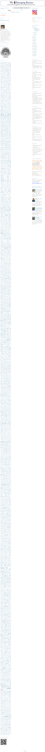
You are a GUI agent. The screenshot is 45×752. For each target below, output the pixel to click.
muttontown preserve (3, 431)
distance (6, 215)
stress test (5, 640)
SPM (6, 624)
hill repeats (7, 329)
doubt (9, 219)
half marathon (7, 311)
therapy (1, 672)
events (10, 244)
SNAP (1, 613)
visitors (5, 708)
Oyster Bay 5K (8, 473)
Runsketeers (7, 581)
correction (1, 189)
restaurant (9, 550)
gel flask (3, 291)
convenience (3, 185)
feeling (2, 259)
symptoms (4, 655)
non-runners (2, 453)
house (5, 338)
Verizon (9, 702)
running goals (8, 571)
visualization (8, 708)
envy (5, 242)
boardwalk (1, 123)
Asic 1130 (9, 91)
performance (4, 484)
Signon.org (5, 604)
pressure (9, 507)
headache (4, 319)
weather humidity (2, 717)
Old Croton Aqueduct (6, 464)
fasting (1, 257)
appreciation (4, 90)
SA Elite (8, 582)
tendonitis (10, 664)
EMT (4, 236)
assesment (5, 96)
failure (5, 251)
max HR (5, 402)
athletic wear (5, 97)
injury (10, 348)
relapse (6, 540)
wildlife (2, 723)
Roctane (1, 557)
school (1, 590)
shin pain (7, 598)
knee (10, 369)
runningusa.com (2, 581)
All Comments (35, 21)
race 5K (8, 523)
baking (1, 104)
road (9, 555)
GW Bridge (1, 310)
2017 (34, 42)
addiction (5, 73)
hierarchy (8, 327)
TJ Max (10, 675)
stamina (10, 629)
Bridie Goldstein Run (3, 130)
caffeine (6, 143)
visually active (2, 709)
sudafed (9, 645)
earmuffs (1, 226)
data (8, 199)
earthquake (6, 226)
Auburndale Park (2, 99)
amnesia (5, 83)
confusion (10, 181)
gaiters (1, 284)
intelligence (5, 352)
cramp (7, 192)
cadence (1, 143)
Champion (8, 155)
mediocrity (1, 405)
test (0, 666)
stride (1, 641)
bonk (6, 124)
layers (4, 376)
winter (7, 725)
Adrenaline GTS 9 (8, 74)
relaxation (2, 541)
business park (7, 141)
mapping (9, 393)
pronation (6, 514)
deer (9, 201)
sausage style (3, 587)
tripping (4, 692)
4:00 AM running (8, 65)
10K (4, 62)
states (7, 631)
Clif (1, 164)
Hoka (9, 333)
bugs (4, 140)
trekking (6, 691)
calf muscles (7, 146)
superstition (1, 650)
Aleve (3, 80)
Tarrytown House (4, 658)
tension (2, 665)
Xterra (4, 731)
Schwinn (5, 590)
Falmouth (8, 252)
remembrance (9, 542)
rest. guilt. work (5, 550)
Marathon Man (8, 394)
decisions (6, 201)
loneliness (5, 386)
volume (5, 710)
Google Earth (8, 300)
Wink (1, 725)
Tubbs (2, 694)
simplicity (1, 605)
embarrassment (8, 233)
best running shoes (7, 113)
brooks (6, 133)
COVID (5, 191)
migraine (4, 411)
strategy (4, 638)
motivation (4, 423)
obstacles (5, 462)
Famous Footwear (6, 253)
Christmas (1, 160)
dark (5, 199)
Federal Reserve (9, 258)
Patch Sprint (6, 479)
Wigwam (10, 722)
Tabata (10, 655)
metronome (6, 410)
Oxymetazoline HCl (8, 472)
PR (2, 505)
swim (9, 654)
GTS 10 (9, 308)
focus (9, 270)
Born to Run (6, 125)
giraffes (10, 293)
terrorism (8, 665)
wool (10, 726)
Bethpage (2, 114)
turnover (5, 695)
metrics (1, 410)
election (9, 231)
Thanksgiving (4, 667)
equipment (5, 243)
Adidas (8, 73)
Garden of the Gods (7, 284)
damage (10, 198)
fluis (9, 269)
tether (6, 666)
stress (1, 640)
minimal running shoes (5, 414)
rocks (9, 556)
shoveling (1, 603)
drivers (7, 223)
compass (8, 175)
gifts (7, 293)
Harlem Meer (4, 317)
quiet (9, 522)
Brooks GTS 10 (4, 135)
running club (5, 569)
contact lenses (9, 184)
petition (6, 488)
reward (3, 554)
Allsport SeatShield (5, 81)
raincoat (6, 529)
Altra (9, 82)
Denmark (7, 202)
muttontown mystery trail (4, 430)
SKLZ (5, 607)
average (2, 100)
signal (1, 604)
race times (7, 525)
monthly (5, 421)
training (2, 687)
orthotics (7, 470)
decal (10, 200)
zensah (5, 733)
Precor (1, 506)
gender (9, 291)
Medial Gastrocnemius (8, 403)
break (2, 129)
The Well (8, 671)
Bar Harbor (5, 105)
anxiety (6, 89)
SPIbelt (4, 622)
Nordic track (2, 454)
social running (7, 616)
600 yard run (5, 66)
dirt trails (2, 209)
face (5, 250)
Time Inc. (10, 673)
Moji (6, 420)
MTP (7, 427)
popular (2, 499)
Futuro (4, 283)
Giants (9, 292)
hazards (5, 318)
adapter (1, 73)
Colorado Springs (3, 172)
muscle (9, 428)
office (1, 464)
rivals (7, 555)
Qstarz (6, 521)
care (2, 150)
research (1, 546)
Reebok (5, 538)
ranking (1, 530)
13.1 (7, 62)
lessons (4, 378)
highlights (1, 328)
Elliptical (2, 233)
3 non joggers (6, 64)
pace (1, 474)
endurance (5, 237)
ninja (2, 452)
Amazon (1, 83)
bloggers (7, 121)
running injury (9, 572)
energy (10, 237)
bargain (3, 107)
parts (1, 479)
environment (2, 242)
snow (1, 614)
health (1, 320)
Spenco (1, 622)
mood (9, 421)
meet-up (9, 405)
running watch (4, 580)
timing (4, 675)
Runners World (6, 565)
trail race (1, 682)
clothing (8, 165)
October (9, 463)
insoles (4, 350)
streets (5, 639)
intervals (7, 354)
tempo (1, 664)
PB (10, 481)
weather (6, 716)
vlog (9, 709)
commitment (9, 173)
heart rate (9, 321)
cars (1, 151)
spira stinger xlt (8, 623)
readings (1, 532)
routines (1, 559)
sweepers (6, 654)
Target (10, 657)
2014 (34, 46)
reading (9, 531)
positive (10, 499)
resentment (5, 546)
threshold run (8, 672)
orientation (9, 469)
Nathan (9, 435)
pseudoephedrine (8, 515)
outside (10, 471)
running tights (3, 579)
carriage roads (8, 150)
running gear (2, 571)
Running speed (8, 577)
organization (5, 469)
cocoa (2, 167)
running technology (8, 578)
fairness (9, 251)
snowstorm (6, 615)
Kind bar (1, 368)
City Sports (3, 163)
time (6, 673)
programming (2, 513)
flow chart (8, 268)
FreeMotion (8, 276)
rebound (7, 532)
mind (2, 413)
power (10, 504)
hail (9, 310)
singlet (10, 605)
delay (1, 202)
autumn (10, 99)
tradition (1, 680)
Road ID (1, 556)
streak (7, 638)
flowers (1, 269)
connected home (8, 182)
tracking (8, 679)
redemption (1, 538)
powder (7, 504)
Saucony (9, 586)
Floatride (2, 268)
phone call (8, 489)
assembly (1, 96)
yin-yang (4, 732)
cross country (8, 193)
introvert (1, 355)
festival (4, 260)
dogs (9, 218)
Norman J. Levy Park (8, 454)
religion (5, 542)
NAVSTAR (7, 437)
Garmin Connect (6, 287)
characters (5, 156)
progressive (2, 514)
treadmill (9, 688)
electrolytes (2, 232)
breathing (6, 129)
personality (8, 487)
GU (1, 309)
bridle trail (8, 130)
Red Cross (4, 537)
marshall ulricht (5, 396)
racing (8, 526)
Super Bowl (1, 649)
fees (5, 259)
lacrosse (9, 372)
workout (9, 727)
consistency (7, 183)
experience (6, 248)
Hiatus (1, 327)
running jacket (4, 573)
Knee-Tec (7, 370)
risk (4, 555)
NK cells (10, 452)
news (9, 448)
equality (1, 243)
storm (2, 637)
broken (1, 131)
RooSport (5, 557)
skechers (1, 607)
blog (1, 121)
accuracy (1, 71)
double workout (6, 219)
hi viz (9, 326)
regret (6, 539)
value (6, 701)
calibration (1, 147)
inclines (10, 347)
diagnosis (9, 206)
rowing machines (7, 559)
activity (4, 72)
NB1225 (2, 439)
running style (2, 578)
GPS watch (4, 302)
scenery (5, 588)
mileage (1, 412)
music (5, 429)
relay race (6, 541)
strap (6, 637)
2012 (6, 63)
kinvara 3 (9, 368)
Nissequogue (5, 452)
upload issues (2, 700)
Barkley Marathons (7, 107)
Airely (6, 79)
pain (3, 475)
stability (2, 629)
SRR (10, 628)
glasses (5, 294)
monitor (9, 420)
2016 (34, 43)
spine (1, 623)
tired (6, 675)
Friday (2, 278)
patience (3, 480)
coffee (10, 167)
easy (6, 227)
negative (8, 440)
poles (6, 497)
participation (8, 478)
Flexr (4, 267)
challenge (3, 155)
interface (6, 353)
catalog (4, 151)
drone (10, 223)
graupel (2, 303)
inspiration (1, 351)
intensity (10, 352)
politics (1, 498)
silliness (9, 604)
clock (5, 165)
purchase (1, 520)
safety (5, 583)
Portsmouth (6, 499)
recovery (6, 534)
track (4, 679)
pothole (7, 503)
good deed (1, 300)
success (5, 645)
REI (3, 540)
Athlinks (10, 97)
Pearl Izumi (4, 482)
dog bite (1, 218)
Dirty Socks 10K (2, 210)
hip (7, 330)
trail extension (3, 681)
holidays (7, 334)
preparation (4, 507)
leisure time (8, 377)
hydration (5, 342)
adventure (8, 75)
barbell (9, 105)
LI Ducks (6, 379)
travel (3, 688)
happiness (8, 316)
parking (4, 478)
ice (0, 343)
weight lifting (9, 718)
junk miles (8, 363)
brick (9, 129)
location (8, 385)
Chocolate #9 (3, 159)
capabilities (1, 148)
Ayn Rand (8, 100)
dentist (10, 202)
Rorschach (1, 558)
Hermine (9, 325)
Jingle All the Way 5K (6, 361)
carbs (10, 149)
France (8, 275)
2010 (1, 63)
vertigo (5, 703)
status (2, 632)
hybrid (1, 342)
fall (4, 252)
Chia (6, 157)
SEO (4, 596)
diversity (6, 216)
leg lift (2, 377)
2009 (34, 54)
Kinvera (7, 369)
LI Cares (2, 379)
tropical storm (6, 693)
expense (1, 248)
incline (6, 347)
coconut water (6, 167)
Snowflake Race (6, 614)
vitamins (6, 709)
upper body (6, 700)
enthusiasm (7, 241)
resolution (5, 548)
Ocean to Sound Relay (3, 463)
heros (6, 326)
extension (7, 249)
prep (1, 507)
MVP (7, 431)
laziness (7, 376)
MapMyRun (4, 393)
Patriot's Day (6, 480)
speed (3, 621)
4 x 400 (4, 65)
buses (9, 140)
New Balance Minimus (4, 445)
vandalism (9, 701)
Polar (3, 497)
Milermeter (5, 412)
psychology (3, 516)
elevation (8, 232)
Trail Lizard (8, 681)
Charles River (2, 157)
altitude (6, 82)
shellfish (4, 598)
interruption (3, 354)
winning (4, 725)
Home (21, 9)
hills (4, 330)
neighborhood (2, 441)
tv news (8, 695)
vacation (2, 701)
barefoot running (2, 106)
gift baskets (4, 293)
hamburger (7, 312)
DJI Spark (3, 217)
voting (4, 711)
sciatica (8, 590)
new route (4, 447)
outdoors (6, 471)
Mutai (9, 429)
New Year (5, 448)
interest (3, 353)
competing (7, 176)
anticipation (8, 88)
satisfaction (4, 586)
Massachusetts (7, 397)
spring (5, 628)
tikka (3, 673)
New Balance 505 (7, 444)
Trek (3, 691)
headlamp (8, 319)
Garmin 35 (1, 286)
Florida (5, 268)
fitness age (1, 265)
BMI (9, 122)
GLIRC (1, 295)
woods (8, 726)
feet (7, 259)
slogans (7, 611)
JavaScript (4, 360)
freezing (1, 277)
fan (10, 253)
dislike (2, 214)
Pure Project (9, 520)
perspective (2, 488)
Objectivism (1, 462)
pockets (6, 496)
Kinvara (5, 368)
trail (10, 680)
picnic (1, 490)
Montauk (1, 421)
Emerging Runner (4, 235)
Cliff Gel (5, 164)
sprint (8, 628)
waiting (7, 711)
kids (9, 367)
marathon (1, 394)
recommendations (4, 533)
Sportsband (1, 628)
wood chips (4, 726)
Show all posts (26, 7)
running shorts (2, 577)
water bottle (8, 713)
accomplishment (7, 70)
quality (1, 522)
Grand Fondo (9, 302)
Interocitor (9, 353)
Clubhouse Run (2, 166)
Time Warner (8, 674)
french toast (5, 277)
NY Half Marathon (6, 457)
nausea (10, 436)
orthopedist (2, 470)
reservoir (9, 546)
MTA (4, 427)
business (1, 141)
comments (5, 173)
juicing (5, 363)
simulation (5, 605)
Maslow (3, 397)
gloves (5, 295)
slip (0, 611)
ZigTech (4, 734)
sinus (2, 606)
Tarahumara (6, 657)
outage (10, 470)
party (3, 479)
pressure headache (3, 508)
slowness (1, 612)
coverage (1, 191)
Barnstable (1, 108)
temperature (7, 663)
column (1, 173)
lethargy (7, 378)
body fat (10, 123)
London (1, 386)
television (1, 663)
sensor (2, 596)
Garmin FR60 (2, 288)
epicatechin (8, 242)
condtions (1, 181)
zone (6, 734)
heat (8, 322)
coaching (9, 166)
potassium (3, 503)
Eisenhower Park (3, 231)
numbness (6, 456)
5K (1, 66)
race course (5, 524)
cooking (7, 185)
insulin (2, 352)
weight (5, 718)
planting (1, 495)
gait (9, 283)
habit (7, 310)
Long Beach (9, 386)
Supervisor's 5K (7, 650)
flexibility (1, 267)
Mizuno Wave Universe (8, 419)
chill (2, 158)
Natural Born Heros (2, 436)
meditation (5, 405)
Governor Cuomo (6, 301)
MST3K (1, 427)
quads (9, 521)
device (1, 206)
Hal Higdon (2, 311)
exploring (1, 249)
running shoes (6, 575)
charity (9, 156)
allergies (7, 80)
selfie (10, 595)
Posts (34, 19)
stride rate (9, 641)
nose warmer (8, 455)
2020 (34, 37)
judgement (8, 362)
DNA (6, 217)
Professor (3, 512)
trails (10, 684)
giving (2, 294)
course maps (4, 190)
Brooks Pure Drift (8, 138)
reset (1, 547)
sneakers (4, 613)
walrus (6, 712)
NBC (5, 439)
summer (5, 646)
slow (9, 611)
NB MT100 (9, 438)
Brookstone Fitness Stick (5, 139)
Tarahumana (2, 657)
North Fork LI (3, 455)
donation (1, 219)
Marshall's (9, 396)
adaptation (8, 72)
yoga (9, 732)
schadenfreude (2, 589)
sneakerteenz (8, 613)
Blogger (4, 121)
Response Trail (2, 549)
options (1, 469)
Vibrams (10, 703)
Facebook (8, 250)
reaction (9, 530)
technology (2, 662)
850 (8, 66)
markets (1, 396)
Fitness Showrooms (3, 266)
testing (4, 666)
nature (7, 436)
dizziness (9, 216)
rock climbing (5, 556)
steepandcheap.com (6, 632)
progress (7, 513)
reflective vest (9, 538)
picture (5, 490)
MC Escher (8, 402)
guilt (4, 309)
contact (5, 184)
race (4, 523)
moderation (2, 420)
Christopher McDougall (7, 160)
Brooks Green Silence (7, 134)
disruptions (1, 215)
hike (4, 328)
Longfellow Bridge (7, 388)
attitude (8, 98)
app (9, 89)
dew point (4, 206)
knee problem (3, 370)
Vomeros (1, 711)
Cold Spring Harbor (7, 168)
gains (7, 283)
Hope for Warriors (4, 337)
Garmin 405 (6, 286)
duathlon (10, 224)
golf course (8, 299)
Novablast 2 (2, 456)
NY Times (6, 458)
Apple (1, 90)
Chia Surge (9, 157)
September (36, 28)
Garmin (1, 285)
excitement (2, 245)
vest (7, 703)
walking (2, 712)
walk (10, 711)
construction (1, 184)
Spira (4, 623)
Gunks (7, 309)
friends (6, 278)
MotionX (9, 422)
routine (9, 558)
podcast (9, 496)
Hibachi (5, 327)
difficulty (1, 208)
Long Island (9, 387)
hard (1, 317)
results (5, 551)
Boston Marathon (4, 126)
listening (1, 385)
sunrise (2, 648)
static (10, 631)
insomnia (8, 350)
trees (1, 691)
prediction (4, 506)
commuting (7, 174)
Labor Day (5, 372)
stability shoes (6, 629)
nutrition (10, 456)
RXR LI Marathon (3, 582)
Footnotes (8, 274)
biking (4, 117)
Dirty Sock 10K (7, 209)
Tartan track (8, 658)
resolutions (8, 548)
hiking (7, 328)
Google (5, 300)
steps (10, 632)
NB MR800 (5, 438)
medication (3, 404)
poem (1, 497)
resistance (4, 547)
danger (3, 199)
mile (9, 411)
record (9, 533)
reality (4, 532)
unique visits (8, 699)
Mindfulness (5, 413)
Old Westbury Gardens (7, 465)
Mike (7, 411)
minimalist (1, 415)
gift (0, 293)
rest (7, 549)
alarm (1, 80)
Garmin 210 (7, 285)
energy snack (2, 240)
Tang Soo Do (4, 656)
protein (4, 515)
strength (8, 639)
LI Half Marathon (6, 380)
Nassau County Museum (3, 435)
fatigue (1, 258)
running (2, 568)
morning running (3, 422)
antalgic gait (2, 88)
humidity (7, 339)
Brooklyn (1, 132)
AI (4, 79)
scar (9, 587)
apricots (9, 90)
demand (4, 202)
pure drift (5, 520)
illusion (5, 344)
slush (5, 612)
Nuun (2, 457)
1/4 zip (1, 62)
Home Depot (2, 335)
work (2, 727)
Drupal (4, 224)
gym (4, 310)
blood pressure (5, 122)
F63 (2, 250)
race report (9, 524)
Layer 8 (1, 376)
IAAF (9, 342)
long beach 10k (4, 387)
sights (9, 603)
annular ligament (8, 87)
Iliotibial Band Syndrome (6, 343)
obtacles (9, 462)
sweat (2, 654)
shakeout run (3, 597)
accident (3, 70)
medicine (8, 404)
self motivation (7, 594)
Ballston (1, 105)
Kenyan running (6, 367)
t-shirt (7, 655)
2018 (34, 40)
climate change (9, 164)
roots (9, 557)
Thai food (9, 666)
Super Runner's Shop (7, 649)
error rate (4, 244)
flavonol (9, 266)
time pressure (3, 674)
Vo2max (1, 710)
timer (1, 675)
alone (9, 81)
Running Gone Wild (3, 572)
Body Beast (6, 123)
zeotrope (8, 733)
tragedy (8, 680)
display (9, 214)
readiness (4, 531)
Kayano (1, 367)
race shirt (3, 525)
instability (6, 351)
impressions (2, 346)
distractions (2, 216)
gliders (9, 294)
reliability (10, 541)
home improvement (7, 335)
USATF (10, 700)
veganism (3, 702)
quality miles (5, 522)
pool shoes (9, 498)
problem (8, 509)
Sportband (5, 625)
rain (2, 529)
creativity (4, 193)
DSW (7, 224)
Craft (4, 192)
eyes (10, 249)
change (1, 156)
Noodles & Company (8, 453)
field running (5, 261)
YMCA (7, 732)
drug (1, 224)
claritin (10, 163)
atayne (2, 97)
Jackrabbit (4, 359)
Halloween (1, 312)
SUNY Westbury (7, 648)
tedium (8, 662)
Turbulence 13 (6, 694)
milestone (9, 412)
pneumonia (2, 496)
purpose (3, 521)
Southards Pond (9, 620)
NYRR (8, 461)
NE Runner (8, 439)
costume (5, 189)
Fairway (1, 252)
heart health (5, 321)
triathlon (10, 691)
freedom (4, 276)
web (6, 717)
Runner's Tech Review (3, 563)
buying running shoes (3, 142)
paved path (7, 481)
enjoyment (8, 240)
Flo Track (7, 267)
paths (10, 479)
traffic (4, 680)
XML (1, 731)
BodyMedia (3, 124)
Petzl (9, 488)
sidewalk (6, 603)
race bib (1, 524)
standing (3, 630)
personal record (2, 487)
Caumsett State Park (8, 151)
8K (10, 66)
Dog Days (5, 218)
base (6, 108)
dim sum (6, 208)
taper (8, 656)
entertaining (1, 241)
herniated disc (2, 326)
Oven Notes (3, 472)
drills (4, 223)
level (10, 378)
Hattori (8, 317)
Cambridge (5, 147)
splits (2, 624)
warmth (1, 713)
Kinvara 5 (3, 369)
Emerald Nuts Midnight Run (3, 234)
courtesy (9, 190)
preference (8, 506)
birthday (8, 117)
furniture (1, 283)
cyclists (2, 198)
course (1, 190)
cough (9, 189)
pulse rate (7, 516)
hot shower (9, 337)
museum (1, 429)
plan (7, 491)
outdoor (3, 471)
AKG (9, 79)
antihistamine (2, 89)
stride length (5, 641)
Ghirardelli (5, 292)
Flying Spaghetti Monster (3, 270)
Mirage (6, 415)
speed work (8, 621)
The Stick (5, 671)
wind (4, 724)
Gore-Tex (1, 301)
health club (6, 320)
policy (9, 497)
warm (9, 712)
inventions (5, 355)
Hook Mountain (9, 336)
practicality (5, 505)
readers (1, 531)
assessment (9, 96)
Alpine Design (2, 82)
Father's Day (8, 257)
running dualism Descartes (6, 570)
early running (8, 225)
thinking (4, 672)
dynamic (3, 225)
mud (9, 427)
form (5, 275)
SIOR (5, 606)
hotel (2, 338)
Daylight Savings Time (3, 200)
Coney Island (6, 181)
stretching (8, 640)
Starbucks (6, 630)
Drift (2, 223)
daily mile (6, 198)
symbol (1, 655)
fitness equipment (7, 265)
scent (8, 588)
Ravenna (5, 530)
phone (5, 489)
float (10, 267)
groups (5, 308)
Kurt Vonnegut (5, 371)
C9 (7, 142)
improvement (7, 346)
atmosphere (3, 98)
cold (2, 168)
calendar (3, 146)
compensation (2, 176)
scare (1, 588)
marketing (8, 395)
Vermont (1, 703)
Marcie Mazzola (3, 395)
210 (3, 64)
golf (5, 299)
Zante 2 (1, 733)
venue (6, 702)
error (1, 244)
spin (9, 622)
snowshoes (1, 615)
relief (2, 542)
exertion (10, 245)
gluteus (9, 295)
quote (1, 523)
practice (9, 505)
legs (5, 377)
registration (3, 539)
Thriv (1, 673)
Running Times (9, 579)
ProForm (8, 512)
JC (7, 360)
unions (4, 699)
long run (2, 388)
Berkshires (3, 113)
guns (9, 309)
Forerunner (1, 275)
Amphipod (8, 83)
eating (9, 227)
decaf (8, 200)
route (5, 558)
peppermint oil (9, 482)
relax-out (10, 540)
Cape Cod (5, 148)
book (9, 124)
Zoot (8, 734)
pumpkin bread (5, 517)
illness (1, 344)
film (9, 261)
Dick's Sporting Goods (3, 207)
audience (7, 99)
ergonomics (8, 243)
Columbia (8, 172)
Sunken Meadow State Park (7, 647)
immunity (8, 345)
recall (10, 532)
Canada (9, 147)
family (1, 253)
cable (9, 142)
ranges (9, 529)
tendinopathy (5, 664)
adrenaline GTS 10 (2, 74)
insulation (10, 351)
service (7, 596)
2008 (34, 55)
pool (6, 498)
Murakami (6, 428)
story (4, 637)
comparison (2, 175)
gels (6, 291)
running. (9, 580)
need (5, 440)
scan (7, 587)
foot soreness (4, 274)
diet (8, 207)
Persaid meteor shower (7, 486)
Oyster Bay (2, 473)
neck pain (1, 440)
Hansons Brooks (4, 316)
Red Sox (8, 537)
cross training (2, 194)
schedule (7, 589)
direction (9, 208)
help (5, 325)
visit (1, 708)
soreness (4, 620)
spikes (7, 622)
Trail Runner (6, 682)
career (4, 150)
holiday (1, 334)
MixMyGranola (2, 418)
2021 (1, 64)
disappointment (8, 210)
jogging (5, 362)
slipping (4, 611)
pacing (9, 474)
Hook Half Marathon (3, 336)
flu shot (6, 269)
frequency (9, 277)
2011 (4, 63)
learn (10, 376)
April (35, 34)
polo (4, 498)
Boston (10, 125)
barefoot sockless (9, 106)
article (5, 91)
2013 (9, 63)
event (7, 244)
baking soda (4, 104)
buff (2, 140)
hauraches (1, 318)
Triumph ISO (9, 692)
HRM (8, 338)
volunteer (8, 710)
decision (2, 201)
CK (7, 163)
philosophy (1, 489)
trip (1, 692)
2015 (34, 45)
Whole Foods (2, 722)
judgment (1, 363)
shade (10, 596)
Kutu (9, 371)
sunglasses (1, 647)
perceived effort (3, 483)
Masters (6, 401)
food (8, 271)
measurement (2, 403)
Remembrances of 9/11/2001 (4, 20)
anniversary (2, 87)
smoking (9, 612)
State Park (4, 631)
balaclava (9, 104)
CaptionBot (6, 149)
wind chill (8, 724)
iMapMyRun (2, 345)
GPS (10, 301)
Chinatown (5, 158)
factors (1, 251)
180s (9, 62)
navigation (3, 437)
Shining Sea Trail (5, 599)
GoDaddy (3, 299)
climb (2, 165)
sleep (7, 607)
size (9, 606)
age (2, 79)
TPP (1, 679)
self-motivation (5, 595)
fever (6, 260)
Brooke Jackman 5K (7, 131)
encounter (8, 236)
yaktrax (7, 731)
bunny (7, 140)
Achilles (6, 71)
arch (1, 91)
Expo (4, 249)
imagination (8, 344)
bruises (10, 139)
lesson (1, 378)
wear (2, 716)
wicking (6, 722)
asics (7, 92)
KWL (1, 372)
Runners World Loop (4, 566)
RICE (6, 554)
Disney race (5, 214)
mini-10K (10, 413)
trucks (10, 693)
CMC (6, 166)
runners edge (4, 564)
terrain (5, 665)
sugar (1, 646)
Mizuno (7, 418)
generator (1, 292)
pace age (6, 474)
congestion (3, 182)
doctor (9, 217)
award (5, 100)
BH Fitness (6, 116)
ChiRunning (9, 158)
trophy (3, 693)
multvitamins (2, 428)
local (5, 385)
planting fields (7, 495)
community (3, 174)
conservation (2, 183)
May (35, 32)
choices (8, 159)
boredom (1, 125)
